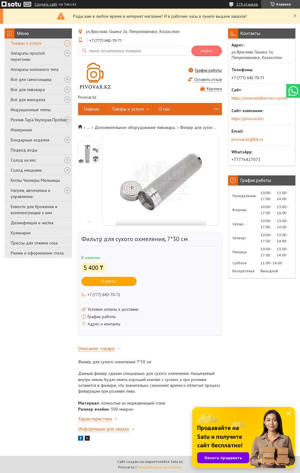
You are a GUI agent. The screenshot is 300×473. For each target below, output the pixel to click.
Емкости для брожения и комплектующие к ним (34, 209)
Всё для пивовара (28, 89)
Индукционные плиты (31, 109)
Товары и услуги (26, 43)
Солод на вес (23, 160)
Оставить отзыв (208, 79)
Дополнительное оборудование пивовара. (135, 127)
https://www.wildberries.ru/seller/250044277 (261, 98)
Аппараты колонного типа (34, 69)
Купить (109, 281)
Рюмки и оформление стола (37, 253)
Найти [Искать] (206, 51)
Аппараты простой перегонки (28, 56)
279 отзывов (247, 4)
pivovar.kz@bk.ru (247, 139)
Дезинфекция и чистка (32, 223)
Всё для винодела (28, 99)
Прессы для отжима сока (34, 243)
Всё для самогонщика (31, 79)
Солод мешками (26, 170)
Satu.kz (177, 461)
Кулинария (21, 233)
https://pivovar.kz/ (247, 118)
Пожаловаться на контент (159, 467)
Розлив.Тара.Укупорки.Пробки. (39, 120)
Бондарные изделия (30, 140)
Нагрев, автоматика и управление (30, 193)
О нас (164, 109)
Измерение (21, 130)
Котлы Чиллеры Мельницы (35, 180)
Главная (91, 109)
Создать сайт (46, 4)
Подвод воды (24, 150)
